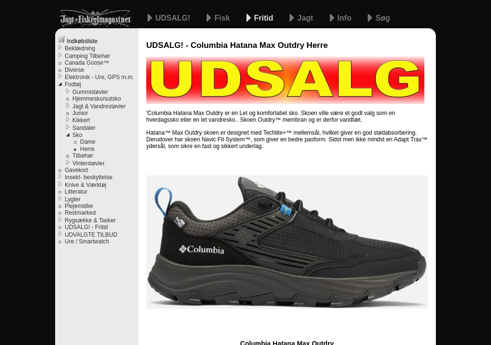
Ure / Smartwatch (87, 241)
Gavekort (76, 170)
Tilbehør (83, 155)
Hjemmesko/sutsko (96, 98)
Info (346, 18)
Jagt (306, 18)
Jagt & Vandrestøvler (99, 106)
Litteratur (76, 191)
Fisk (223, 18)
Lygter (73, 199)
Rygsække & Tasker (90, 220)
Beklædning (80, 48)
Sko (77, 135)
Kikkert (81, 120)
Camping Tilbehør (87, 56)
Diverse (74, 70)
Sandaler (83, 128)
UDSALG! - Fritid (86, 227)
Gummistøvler (90, 92)
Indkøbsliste (77, 40)
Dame (87, 141)
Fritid (264, 18)
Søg (382, 18)
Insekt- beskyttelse (88, 177)
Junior (80, 113)
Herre (87, 149)
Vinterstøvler (88, 163)
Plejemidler (79, 206)
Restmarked (80, 212)
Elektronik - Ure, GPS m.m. (99, 77)
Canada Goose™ (87, 62)
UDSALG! (173, 18)
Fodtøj (73, 84)
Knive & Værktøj (85, 185)
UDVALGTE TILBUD (91, 234)
